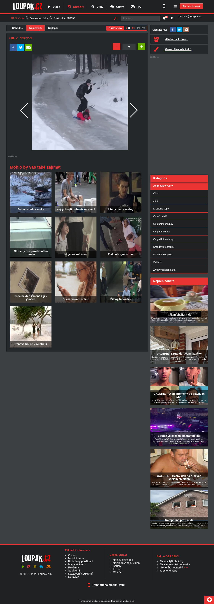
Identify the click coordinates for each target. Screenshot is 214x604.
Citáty (117, 6)
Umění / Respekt (162, 254)
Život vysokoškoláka (164, 269)
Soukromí (74, 570)
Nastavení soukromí (80, 573)
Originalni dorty (161, 231)
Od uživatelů (160, 216)
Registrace (196, 16)
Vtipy (96, 6)
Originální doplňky (163, 223)
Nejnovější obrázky (171, 561)
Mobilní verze (76, 558)
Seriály (117, 565)
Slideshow (115, 28)
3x (143, 28)
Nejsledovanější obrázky (175, 564)
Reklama (73, 567)
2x (138, 28)
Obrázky (75, 6)
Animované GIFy (39, 18)
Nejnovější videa (123, 559)
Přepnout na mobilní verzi (107, 584)
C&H (155, 193)
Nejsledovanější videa (126, 562)
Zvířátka (157, 262)
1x (133, 28)
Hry (135, 6)
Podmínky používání (80, 561)
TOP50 (117, 569)
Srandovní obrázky (163, 246)
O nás (71, 555)
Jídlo (155, 201)
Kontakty (73, 576)
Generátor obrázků (171, 567)
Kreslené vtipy (161, 208)
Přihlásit (183, 16)
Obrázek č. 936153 (64, 18)
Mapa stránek (76, 564)
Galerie (117, 572)
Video (53, 6)
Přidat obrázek (191, 6)
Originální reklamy (163, 239)
